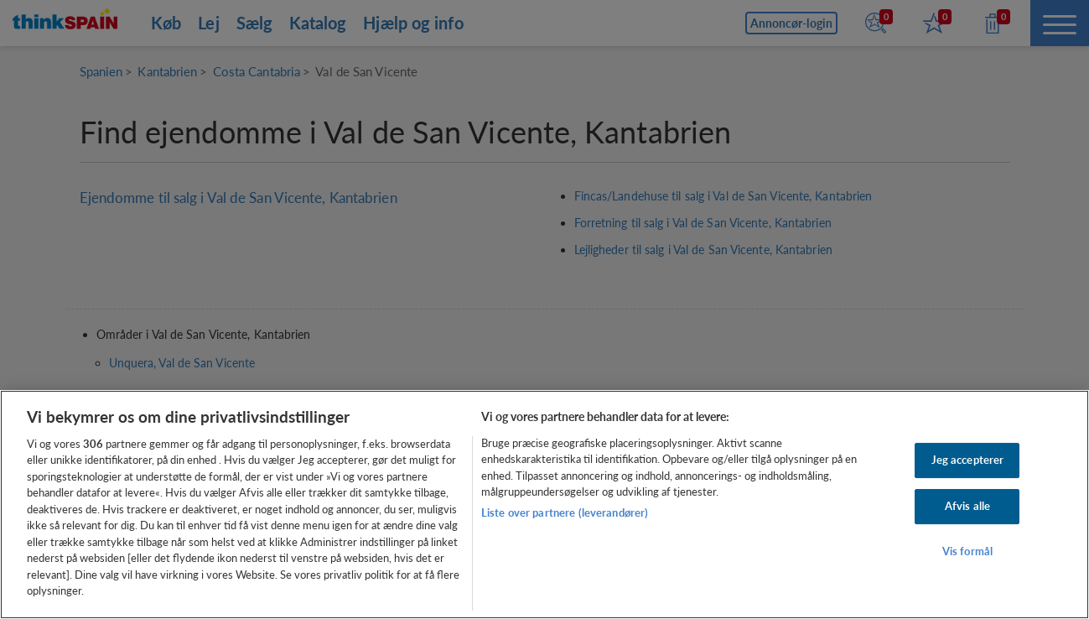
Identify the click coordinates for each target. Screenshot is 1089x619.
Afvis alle (967, 505)
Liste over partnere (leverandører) (564, 512)
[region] (544, 504)
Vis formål (967, 551)
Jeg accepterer (967, 460)
